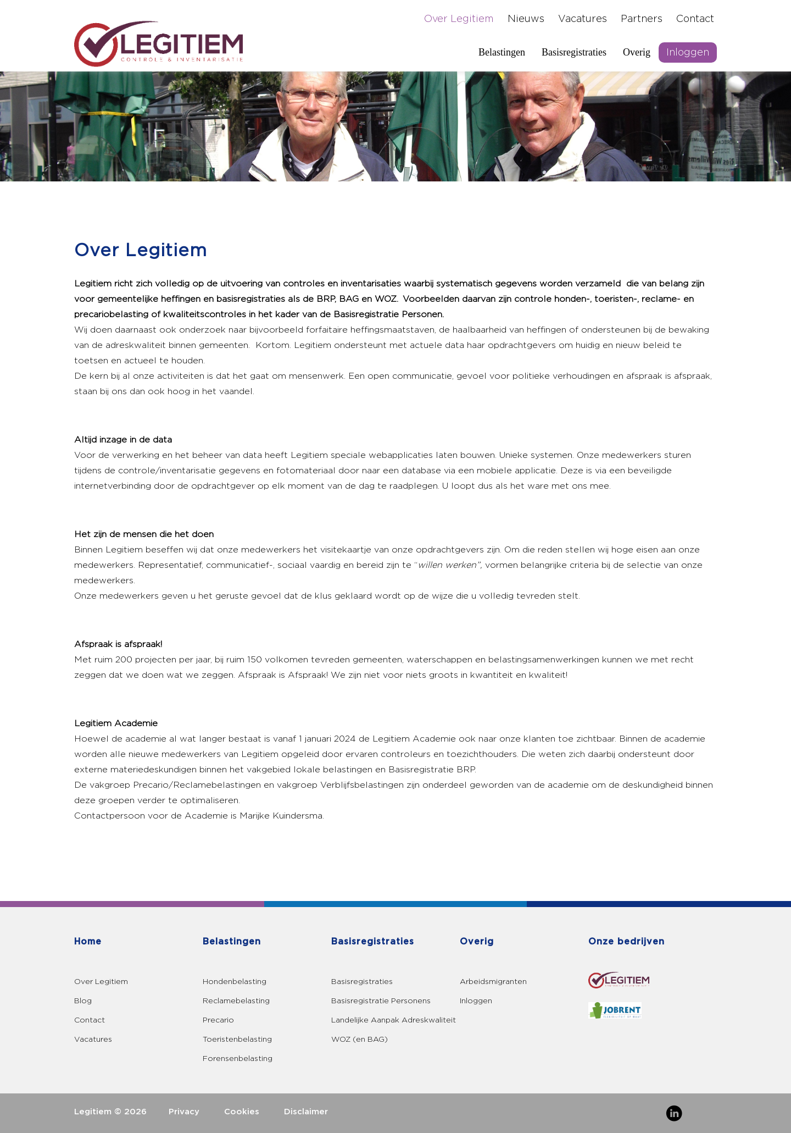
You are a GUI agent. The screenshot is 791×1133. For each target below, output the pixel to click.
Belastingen (501, 52)
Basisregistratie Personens (381, 1000)
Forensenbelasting (237, 1058)
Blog (83, 1000)
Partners (641, 19)
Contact (695, 19)
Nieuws (526, 19)
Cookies (241, 1112)
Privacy (184, 1112)
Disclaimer (306, 1112)
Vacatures (582, 19)
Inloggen (687, 52)
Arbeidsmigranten (493, 981)
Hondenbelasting (234, 981)
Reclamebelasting (236, 1000)
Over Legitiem (459, 19)
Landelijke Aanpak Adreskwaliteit (393, 1020)
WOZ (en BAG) (359, 1039)
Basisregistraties (574, 52)
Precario (218, 1020)
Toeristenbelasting (237, 1039)
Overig (636, 52)
